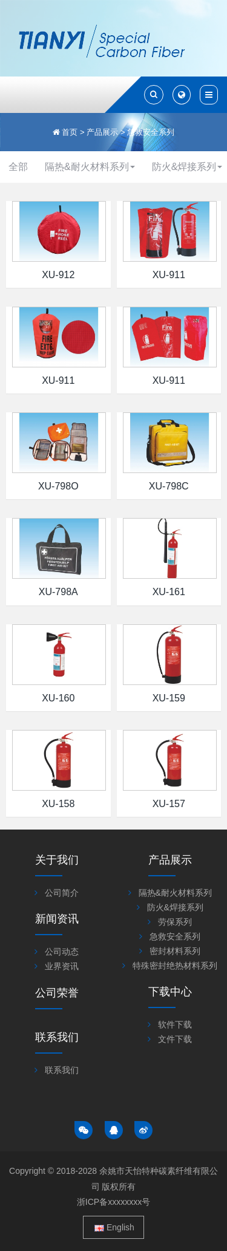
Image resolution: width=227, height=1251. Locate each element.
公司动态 (62, 951)
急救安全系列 (150, 132)
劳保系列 (175, 922)
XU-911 (169, 275)
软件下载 (175, 1024)
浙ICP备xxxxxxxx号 (113, 1202)
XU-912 (58, 275)
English (114, 1227)
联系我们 (62, 1070)
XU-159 (169, 698)
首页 (69, 132)
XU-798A (58, 592)
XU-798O (58, 486)
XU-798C (169, 486)
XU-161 (169, 592)
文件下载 (175, 1039)
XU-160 (58, 698)
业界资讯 (62, 966)
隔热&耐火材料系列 (90, 167)
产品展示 (102, 132)
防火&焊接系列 (175, 907)
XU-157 (169, 804)
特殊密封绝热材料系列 (175, 965)
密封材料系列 (175, 951)
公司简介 (62, 893)
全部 (18, 167)
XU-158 (58, 804)
